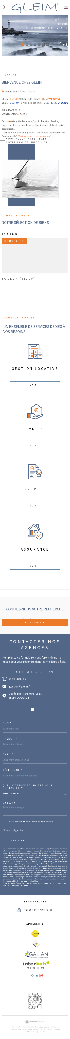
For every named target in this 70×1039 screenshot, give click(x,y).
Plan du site (26, 1029)
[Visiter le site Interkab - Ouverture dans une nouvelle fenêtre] (36, 965)
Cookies (42, 1032)
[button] (22, 44)
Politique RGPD (31, 1032)
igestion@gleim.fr (19, 686)
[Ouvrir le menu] (66, 7)
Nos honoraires (14, 1029)
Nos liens (57, 1029)
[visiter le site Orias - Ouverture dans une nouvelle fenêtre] (36, 975)
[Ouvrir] (4, 7)
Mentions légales (39, 1029)
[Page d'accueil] (35, 7)
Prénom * (10, 738)
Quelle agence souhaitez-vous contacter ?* (27, 786)
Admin (49, 1029)
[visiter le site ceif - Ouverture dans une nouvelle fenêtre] (36, 943)
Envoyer (18, 840)
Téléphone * (12, 770)
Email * (8, 754)
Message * (10, 803)
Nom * (7, 723)
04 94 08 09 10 (17, 679)
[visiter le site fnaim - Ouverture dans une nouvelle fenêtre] (35, 933)
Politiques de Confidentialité (43, 883)
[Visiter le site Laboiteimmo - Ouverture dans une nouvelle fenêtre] (35, 1022)
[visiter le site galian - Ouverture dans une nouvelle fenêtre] (36, 954)
